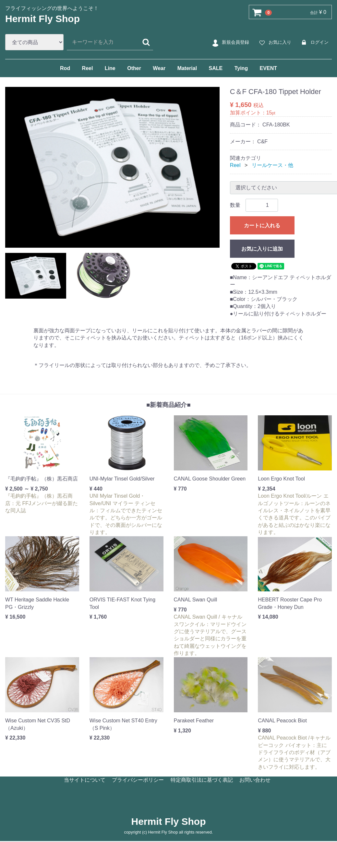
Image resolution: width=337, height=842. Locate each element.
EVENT (268, 68)
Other (134, 68)
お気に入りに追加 (262, 249)
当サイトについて (84, 779)
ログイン (314, 42)
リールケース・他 (272, 165)
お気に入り (274, 42)
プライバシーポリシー (138, 779)
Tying (241, 68)
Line (110, 68)
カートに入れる (262, 225)
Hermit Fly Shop (42, 18)
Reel (87, 68)
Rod (65, 68)
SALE (216, 68)
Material (187, 68)
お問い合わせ (255, 779)
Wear (159, 68)
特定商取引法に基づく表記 (202, 779)
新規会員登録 (230, 42)
